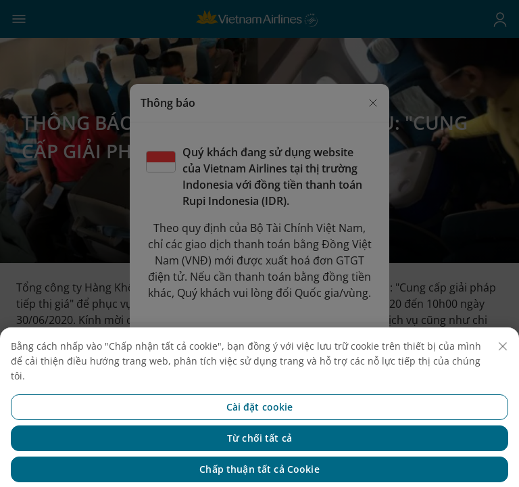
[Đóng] (502, 352)
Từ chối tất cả (259, 444)
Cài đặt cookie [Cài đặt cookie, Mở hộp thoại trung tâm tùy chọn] (259, 413)
